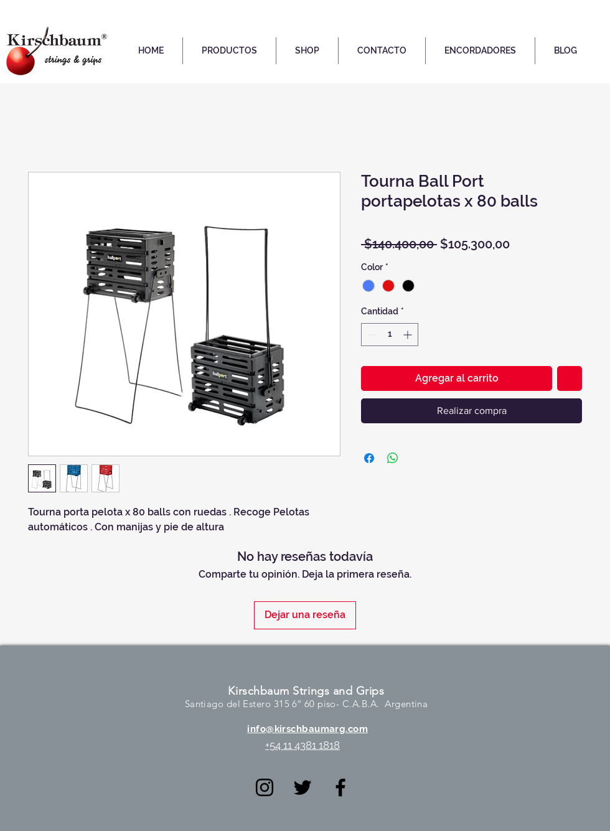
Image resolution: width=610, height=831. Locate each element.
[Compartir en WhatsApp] (392, 458)
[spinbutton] (389, 334)
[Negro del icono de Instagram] (264, 787)
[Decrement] (370, 334)
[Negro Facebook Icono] (340, 787)
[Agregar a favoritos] (569, 378)
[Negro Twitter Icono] (302, 787)
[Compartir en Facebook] (369, 458)
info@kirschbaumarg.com (307, 729)
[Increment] (408, 334)
